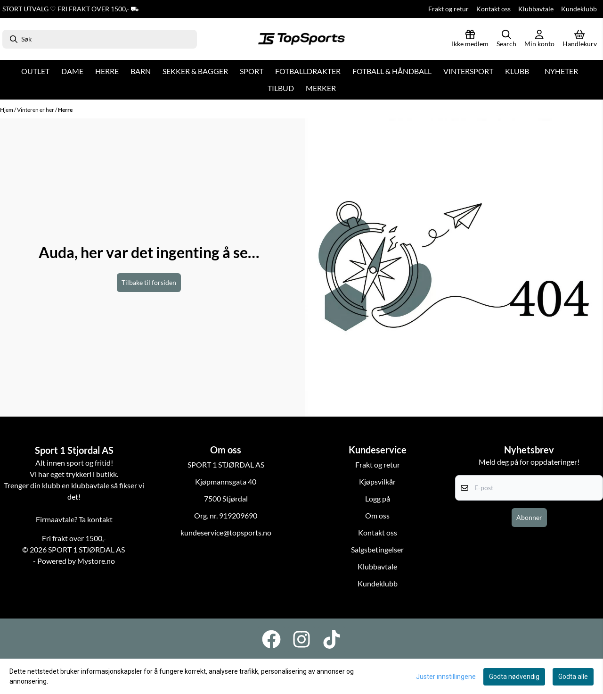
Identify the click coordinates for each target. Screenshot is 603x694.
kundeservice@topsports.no (225, 532)
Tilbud (281, 88)
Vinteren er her (36, 109)
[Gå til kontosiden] (539, 39)
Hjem (7, 109)
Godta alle (573, 676)
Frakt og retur (448, 9)
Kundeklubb (579, 9)
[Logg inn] (470, 39)
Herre (65, 109)
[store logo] (301, 39)
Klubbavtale (536, 9)
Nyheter (561, 71)
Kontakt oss (493, 9)
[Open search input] (506, 39)
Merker (321, 88)
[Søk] (99, 39)
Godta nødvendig (514, 676)
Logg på (377, 498)
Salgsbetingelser (377, 549)
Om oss (377, 515)
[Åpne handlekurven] (580, 39)
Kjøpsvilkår (377, 481)
